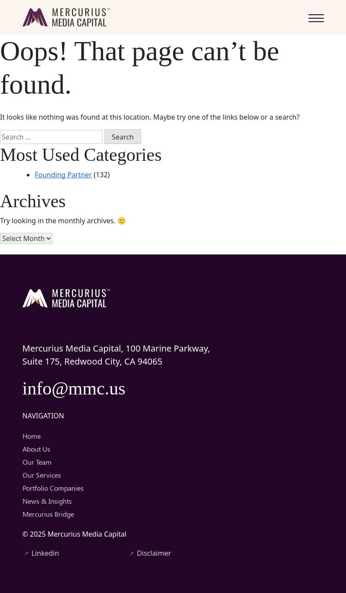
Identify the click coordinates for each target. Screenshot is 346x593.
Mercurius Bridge (48, 513)
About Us (36, 448)
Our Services (42, 474)
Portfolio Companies (53, 487)
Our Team (37, 461)
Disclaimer (149, 553)
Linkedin (41, 553)
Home (32, 435)
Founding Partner (63, 174)
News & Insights (47, 500)
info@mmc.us (74, 388)
